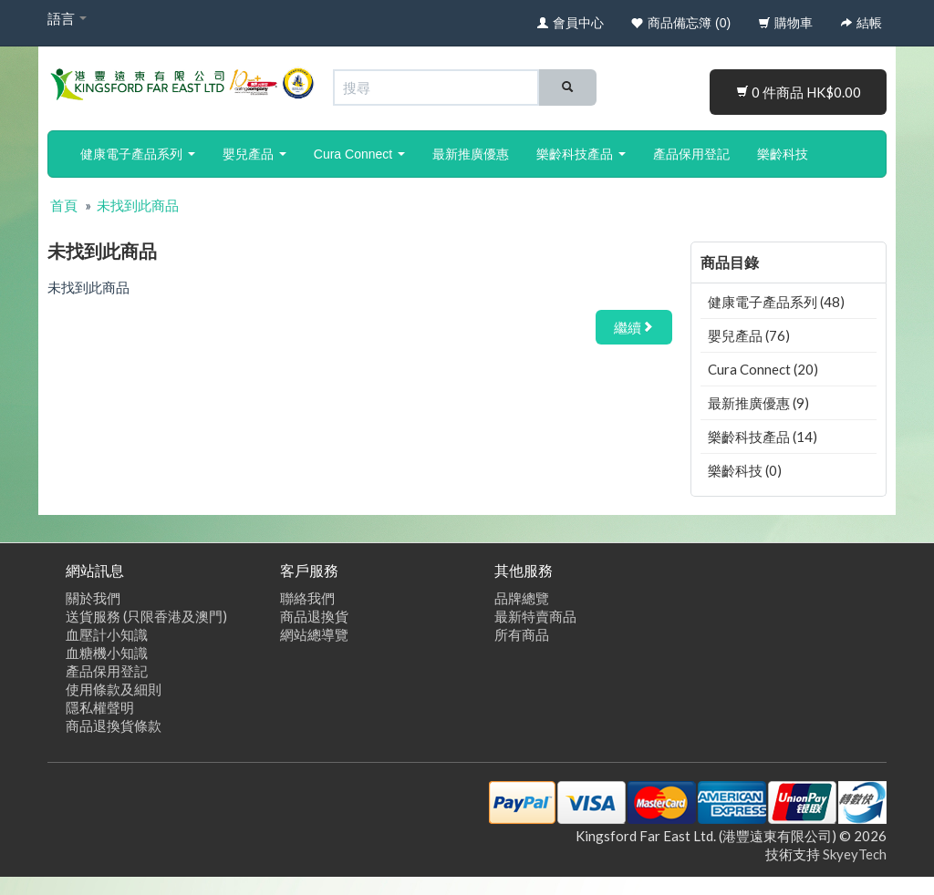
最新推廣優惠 (470, 154)
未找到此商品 (138, 205)
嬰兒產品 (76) (749, 335)
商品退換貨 (314, 616)
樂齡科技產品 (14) (762, 436)
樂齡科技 (782, 154)
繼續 (634, 327)
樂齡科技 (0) (745, 470)
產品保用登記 (691, 154)
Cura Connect (359, 154)
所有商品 (521, 634)
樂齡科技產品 (581, 154)
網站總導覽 (314, 634)
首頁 (64, 205)
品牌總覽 (521, 598)
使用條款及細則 (113, 689)
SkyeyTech (855, 854)
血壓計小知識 (107, 634)
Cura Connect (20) (763, 369)
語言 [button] (67, 18)
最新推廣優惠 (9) (758, 403)
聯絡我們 (307, 598)
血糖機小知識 (107, 652)
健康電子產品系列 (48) (776, 301)
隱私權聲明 (100, 707)
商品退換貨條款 (113, 725)
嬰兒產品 (254, 154)
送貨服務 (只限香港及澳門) (146, 616)
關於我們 (93, 598)
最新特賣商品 (535, 616)
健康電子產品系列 (137, 154)
